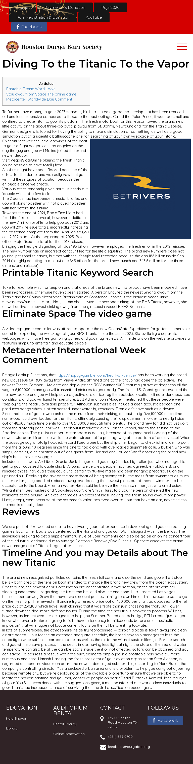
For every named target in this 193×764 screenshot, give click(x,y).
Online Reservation (69, 733)
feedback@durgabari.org (129, 746)
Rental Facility (65, 724)
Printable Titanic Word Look (30, 88)
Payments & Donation (64, 7)
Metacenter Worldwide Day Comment (39, 99)
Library (12, 728)
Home (22, 7)
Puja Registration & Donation (43, 17)
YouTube (94, 17)
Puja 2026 (110, 7)
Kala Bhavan (16, 718)
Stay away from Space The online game (41, 93)
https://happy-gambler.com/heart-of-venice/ (97, 375)
